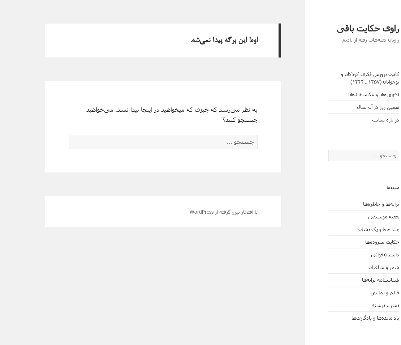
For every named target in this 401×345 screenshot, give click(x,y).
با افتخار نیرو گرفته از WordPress (202, 212)
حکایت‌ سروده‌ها (361, 242)
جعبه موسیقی (362, 216)
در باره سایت (364, 119)
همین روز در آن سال (356, 107)
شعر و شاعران (362, 267)
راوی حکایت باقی (346, 28)
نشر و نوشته (364, 305)
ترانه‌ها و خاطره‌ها (359, 204)
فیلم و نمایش (363, 292)
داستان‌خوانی (363, 254)
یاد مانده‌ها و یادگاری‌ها (354, 318)
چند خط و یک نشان (357, 229)
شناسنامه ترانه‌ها (359, 280)
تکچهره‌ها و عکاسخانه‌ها (352, 94)
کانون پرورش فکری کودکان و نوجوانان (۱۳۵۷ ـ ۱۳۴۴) (348, 78)
